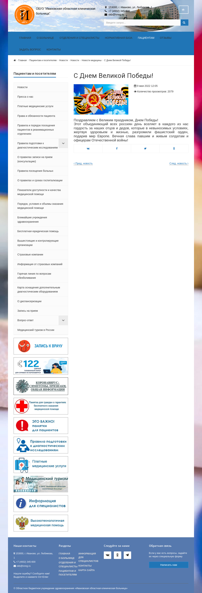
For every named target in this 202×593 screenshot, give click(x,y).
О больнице (45, 37)
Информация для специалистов (88, 557)
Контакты (54, 49)
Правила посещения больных (35, 170)
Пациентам (146, 37)
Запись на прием (27, 310)
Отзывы (165, 37)
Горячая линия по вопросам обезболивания (34, 275)
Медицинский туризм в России (35, 329)
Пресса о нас (25, 96)
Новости (63, 60)
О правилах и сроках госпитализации (39, 180)
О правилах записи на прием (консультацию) (34, 159)
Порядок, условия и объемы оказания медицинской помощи (40, 205)
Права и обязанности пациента (36, 115)
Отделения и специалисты (79, 37)
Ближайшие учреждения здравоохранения (32, 219)
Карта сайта (86, 570)
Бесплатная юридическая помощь (38, 231)
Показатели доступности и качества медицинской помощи (39, 192)
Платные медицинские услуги (35, 106)
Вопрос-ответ (25, 320)
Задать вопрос (30, 49)
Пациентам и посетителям (43, 60)
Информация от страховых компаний (39, 264)
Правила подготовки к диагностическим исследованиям (37, 145)
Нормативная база (118, 37)
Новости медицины (92, 60)
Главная (25, 37)
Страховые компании (30, 254)
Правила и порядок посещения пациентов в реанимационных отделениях (36, 129)
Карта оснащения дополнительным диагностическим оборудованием (38, 289)
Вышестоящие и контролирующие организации (38, 242)
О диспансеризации (29, 301)
